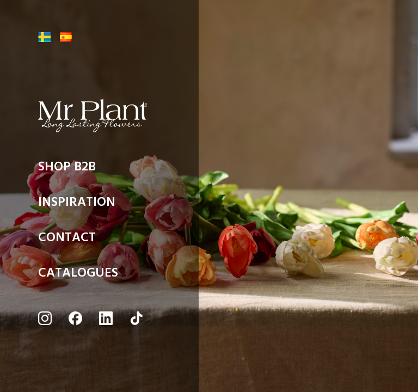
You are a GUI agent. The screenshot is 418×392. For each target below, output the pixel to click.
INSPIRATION (76, 204)
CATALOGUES (78, 275)
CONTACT (67, 240)
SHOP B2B (67, 169)
